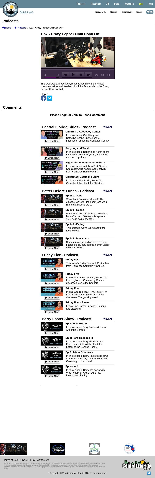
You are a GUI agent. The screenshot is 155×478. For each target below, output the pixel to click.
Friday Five (72, 259)
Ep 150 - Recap (74, 209)
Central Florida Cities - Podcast (69, 127)
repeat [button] (96, 75)
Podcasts (81, 4)
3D (107, 4)
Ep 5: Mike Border (76, 323)
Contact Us (43, 460)
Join (141, 4)
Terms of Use (11, 460)
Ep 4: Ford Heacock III (79, 337)
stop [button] (80, 74)
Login (150, 4)
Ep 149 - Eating (74, 224)
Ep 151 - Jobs (73, 195)
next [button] (88, 74)
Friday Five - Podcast (60, 255)
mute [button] (45, 75)
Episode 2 (71, 366)
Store (116, 4)
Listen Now (52, 141)
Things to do (100, 12)
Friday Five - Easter (77, 302)
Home (6, 28)
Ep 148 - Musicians (77, 238)
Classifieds (96, 4)
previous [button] (65, 74)
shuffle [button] (102, 75)
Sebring (27, 12)
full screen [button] (108, 75)
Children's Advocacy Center (82, 131)
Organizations (126, 12)
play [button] (73, 74)
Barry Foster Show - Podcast (66, 319)
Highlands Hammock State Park (85, 162)
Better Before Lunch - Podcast (68, 191)
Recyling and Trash (77, 148)
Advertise (129, 4)
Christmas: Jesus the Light (82, 176)
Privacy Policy (27, 460)
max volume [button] (58, 75)
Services (113, 12)
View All (107, 127)
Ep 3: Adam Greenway (79, 352)
